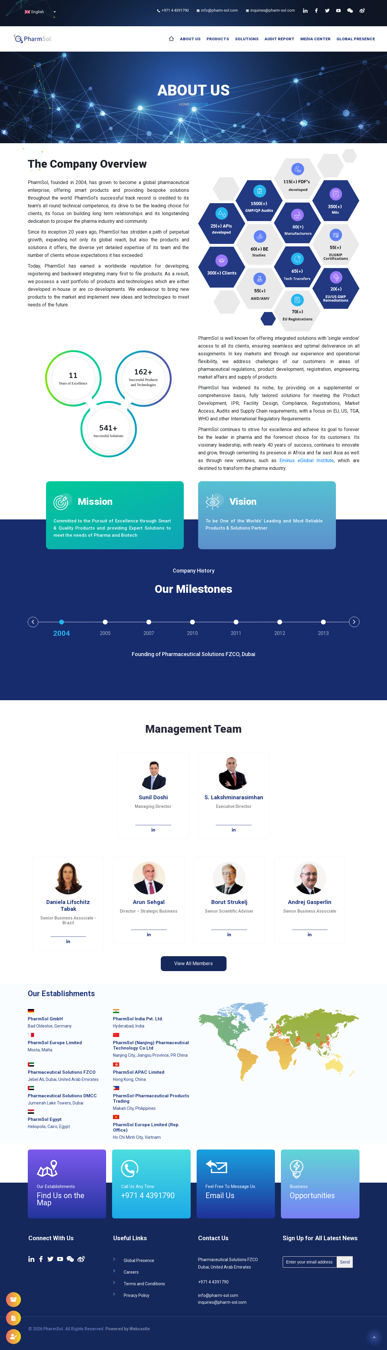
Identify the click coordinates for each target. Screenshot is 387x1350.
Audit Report (279, 38)
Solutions (246, 38)
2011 (236, 633)
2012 (279, 633)
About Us (190, 38)
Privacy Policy (136, 1295)
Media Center (315, 38)
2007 (148, 633)
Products (217, 38)
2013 (323, 633)
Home (184, 104)
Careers (131, 1272)
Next (354, 622)
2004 (61, 633)
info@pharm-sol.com (218, 1295)
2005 (105, 633)
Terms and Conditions (144, 1283)
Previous (33, 622)
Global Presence (355, 38)
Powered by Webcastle (127, 1328)
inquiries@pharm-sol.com (222, 1302)
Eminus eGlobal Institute (306, 460)
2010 (192, 633)
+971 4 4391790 (213, 1282)
